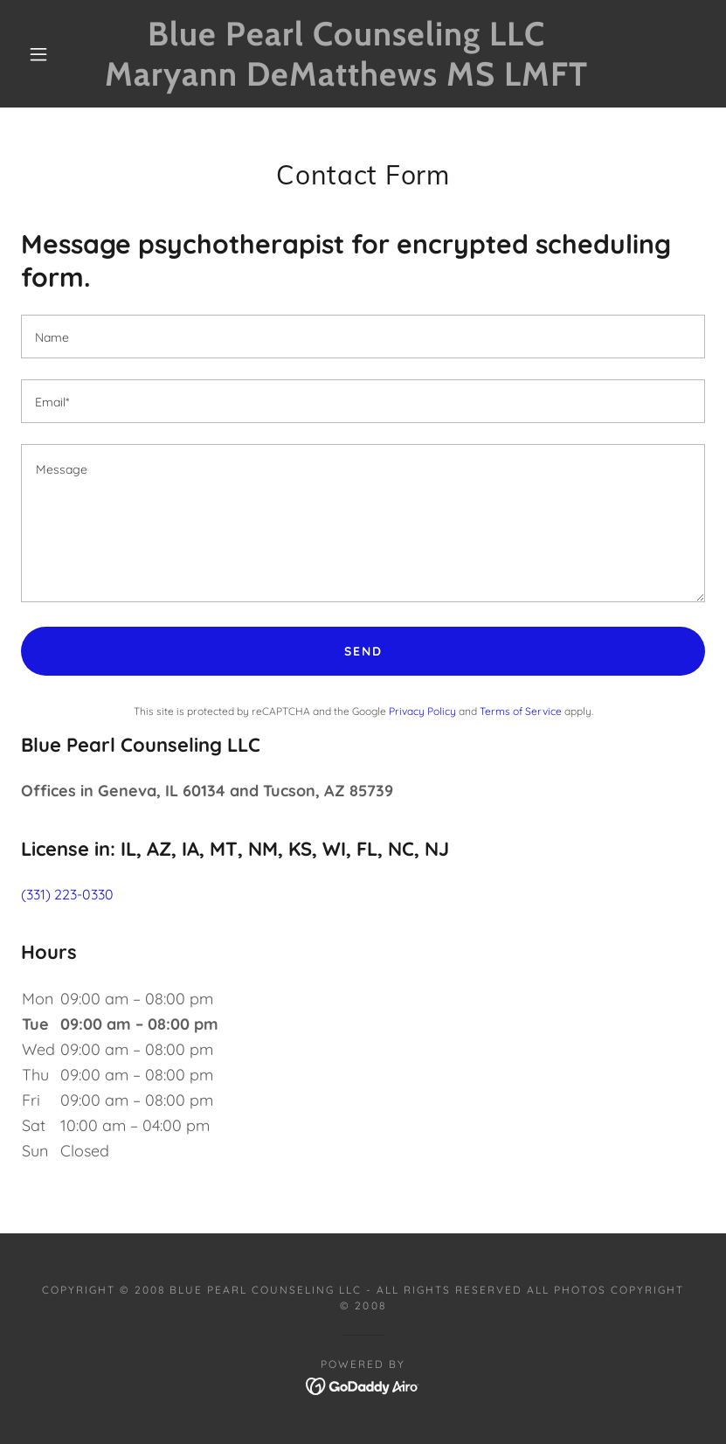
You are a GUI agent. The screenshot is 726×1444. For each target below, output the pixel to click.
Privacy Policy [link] (422, 711)
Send (363, 651)
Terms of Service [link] (521, 711)
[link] (346, 80)
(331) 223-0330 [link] (67, 894)
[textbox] (363, 336)
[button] (38, 54)
